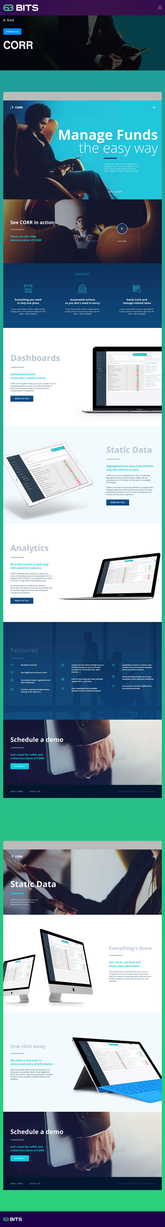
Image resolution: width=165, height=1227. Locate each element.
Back (10, 20)
